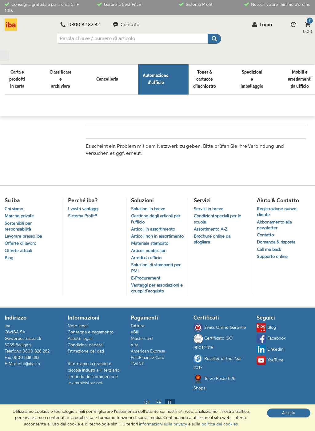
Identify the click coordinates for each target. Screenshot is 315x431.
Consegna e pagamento (91, 343)
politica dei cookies (219, 424)
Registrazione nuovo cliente (278, 208)
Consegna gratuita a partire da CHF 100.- (42, 7)
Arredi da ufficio (147, 265)
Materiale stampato (151, 249)
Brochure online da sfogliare (213, 238)
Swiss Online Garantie (219, 338)
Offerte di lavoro (21, 242)
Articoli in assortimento (154, 227)
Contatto (126, 24)
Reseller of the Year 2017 (217, 373)
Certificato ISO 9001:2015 (213, 352)
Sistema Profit (196, 4)
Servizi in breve (209, 205)
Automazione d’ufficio (42, 92)
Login (262, 24)
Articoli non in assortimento (145, 238)
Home (10, 92)
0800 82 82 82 (80, 24)
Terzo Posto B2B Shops (214, 393)
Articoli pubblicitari (150, 257)
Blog (9, 258)
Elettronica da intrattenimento (97, 92)
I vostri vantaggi (84, 205)
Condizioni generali (86, 355)
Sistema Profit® (83, 213)
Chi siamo (15, 205)
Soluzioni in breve (149, 205)
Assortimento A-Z (211, 227)
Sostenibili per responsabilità (19, 223)
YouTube (270, 371)
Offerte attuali (19, 250)
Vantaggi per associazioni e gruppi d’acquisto (156, 298)
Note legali (78, 336)
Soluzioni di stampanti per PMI (157, 276)
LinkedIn (270, 360)
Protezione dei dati (86, 362)
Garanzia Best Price (119, 4)
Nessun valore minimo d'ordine (277, 4)
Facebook (271, 349)
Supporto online (273, 257)
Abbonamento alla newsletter (276, 222)
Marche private (20, 213)
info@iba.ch (29, 375)
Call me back (270, 249)
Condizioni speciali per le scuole (219, 216)
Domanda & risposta (278, 241)
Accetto (288, 413)
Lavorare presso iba (25, 235)
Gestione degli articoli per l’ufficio (157, 216)
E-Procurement (146, 287)
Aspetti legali (80, 349)
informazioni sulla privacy (163, 424)
